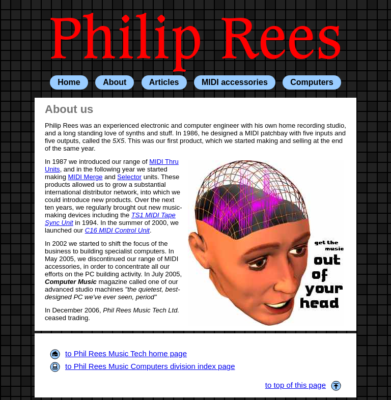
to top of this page (303, 385)
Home (69, 82)
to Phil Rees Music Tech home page (118, 353)
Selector (129, 177)
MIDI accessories (235, 82)
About (114, 82)
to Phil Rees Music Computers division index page (142, 366)
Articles (164, 82)
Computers (311, 82)
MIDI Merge (85, 177)
